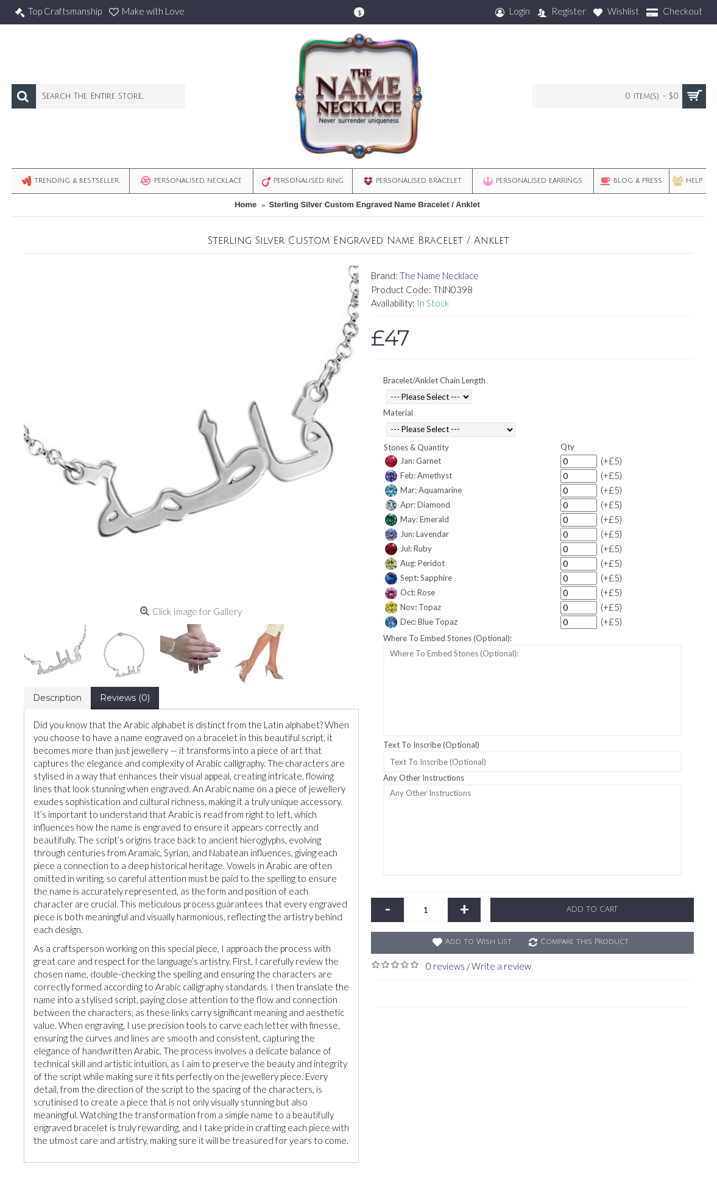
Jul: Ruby (408, 549)
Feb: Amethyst (418, 476)
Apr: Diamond (417, 505)
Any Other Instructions (423, 778)
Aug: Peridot (415, 564)
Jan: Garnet (413, 461)
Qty (567, 447)
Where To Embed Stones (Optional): (447, 638)
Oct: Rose (410, 593)
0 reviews (445, 965)
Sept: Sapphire (418, 578)
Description (57, 697)
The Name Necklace (439, 275)
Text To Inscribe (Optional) (431, 745)
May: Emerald (417, 520)
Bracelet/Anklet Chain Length (434, 380)
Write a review (501, 965)
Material (398, 412)
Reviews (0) (125, 697)
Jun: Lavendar (417, 534)
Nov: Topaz (413, 608)
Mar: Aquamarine (423, 491)
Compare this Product (584, 942)
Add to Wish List (478, 942)
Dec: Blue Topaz (421, 622)
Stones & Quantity (416, 447)
